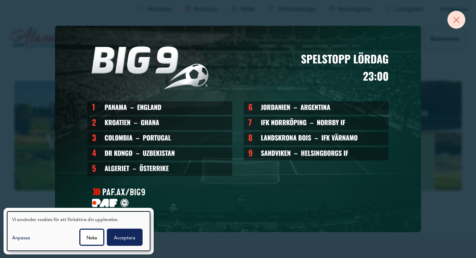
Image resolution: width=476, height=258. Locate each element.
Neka (91, 237)
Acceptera (124, 237)
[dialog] (78, 231)
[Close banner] (456, 20)
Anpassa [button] (21, 237)
